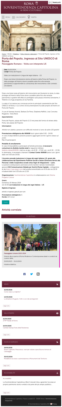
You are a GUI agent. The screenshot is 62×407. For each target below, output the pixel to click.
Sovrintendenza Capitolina (23, 175)
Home (4, 54)
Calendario (21, 17)
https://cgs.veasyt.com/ (14, 169)
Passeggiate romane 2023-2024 (15, 253)
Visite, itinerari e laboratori (28, 54)
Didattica (16, 54)
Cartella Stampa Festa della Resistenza (16, 328)
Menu (7, 17)
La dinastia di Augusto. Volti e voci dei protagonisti (21, 299)
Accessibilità (7, 378)
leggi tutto (6, 306)
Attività (9, 54)
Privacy (54, 404)
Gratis (6, 202)
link (58, 265)
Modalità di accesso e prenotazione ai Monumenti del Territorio (25, 359)
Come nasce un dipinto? (12, 292)
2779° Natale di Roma (10, 321)
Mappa (33, 17)
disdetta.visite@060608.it (11, 150)
